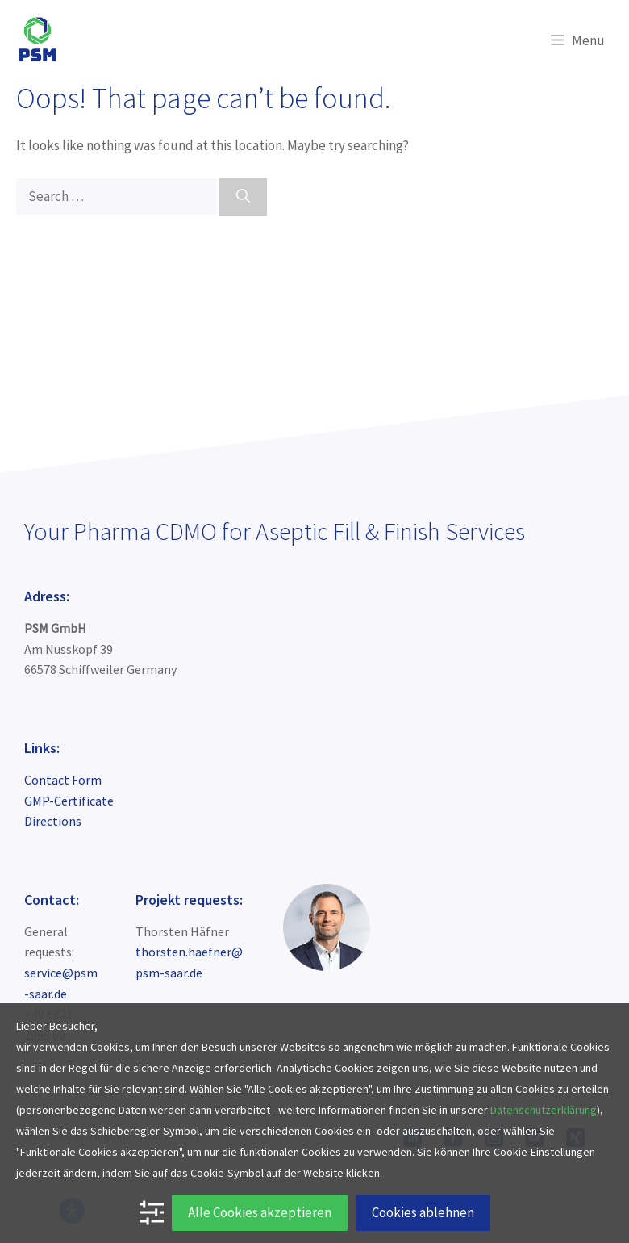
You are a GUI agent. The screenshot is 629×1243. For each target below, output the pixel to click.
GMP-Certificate (69, 801)
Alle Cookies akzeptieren (259, 1212)
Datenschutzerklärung (543, 1110)
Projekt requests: (189, 899)
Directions (52, 821)
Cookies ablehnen (423, 1212)
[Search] (243, 197)
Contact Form (63, 780)
